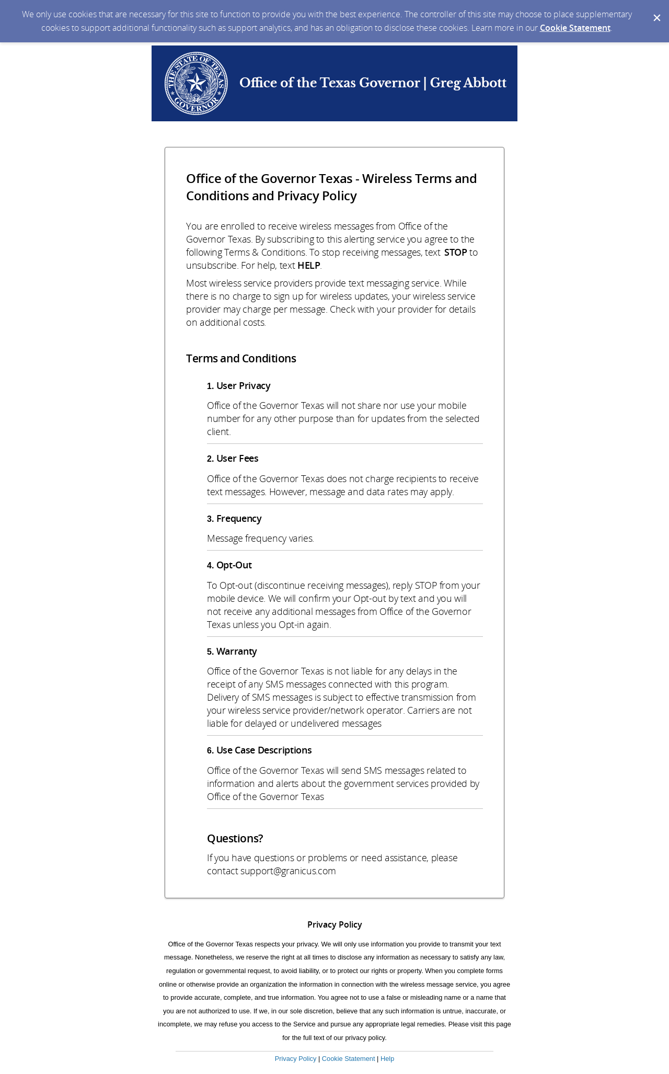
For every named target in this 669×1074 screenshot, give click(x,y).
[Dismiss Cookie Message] (656, 10)
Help (387, 1058)
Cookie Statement (575, 27)
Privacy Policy (296, 1058)
